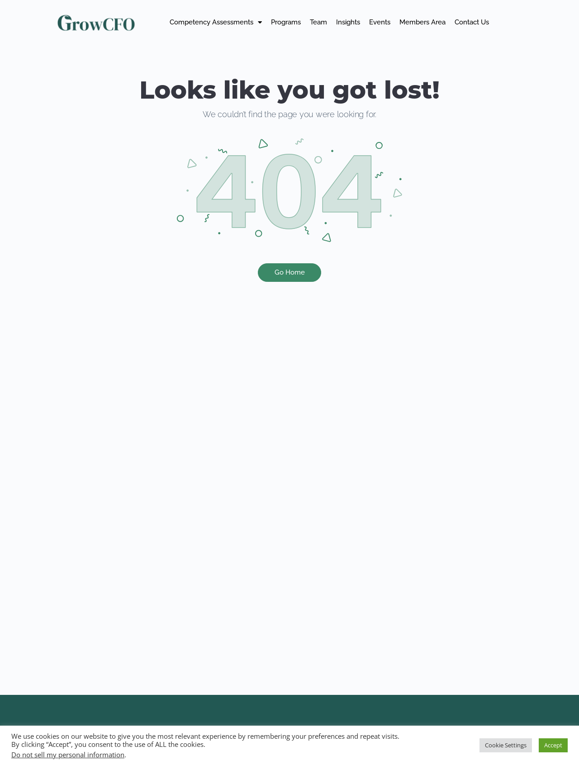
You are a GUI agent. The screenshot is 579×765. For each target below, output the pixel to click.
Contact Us (472, 22)
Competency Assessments (216, 22)
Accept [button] (553, 745)
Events (379, 22)
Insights (348, 22)
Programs (286, 22)
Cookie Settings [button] (506, 745)
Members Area (422, 22)
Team (318, 22)
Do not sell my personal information (67, 754)
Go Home (290, 272)
